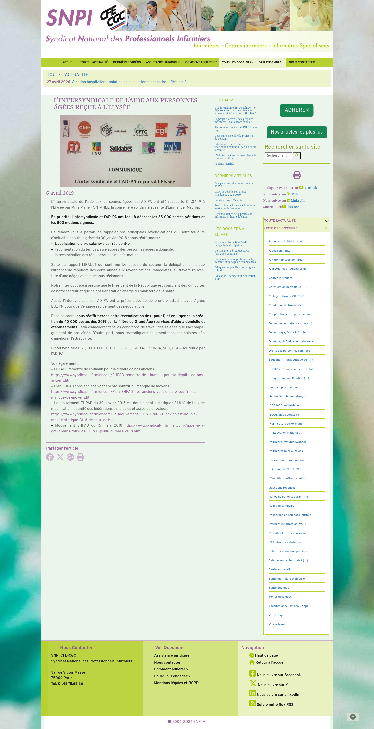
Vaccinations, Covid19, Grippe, (289, 606)
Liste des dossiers (281, 228)
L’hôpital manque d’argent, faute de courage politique (235, 157)
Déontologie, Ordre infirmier (288, 333)
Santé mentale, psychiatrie (287, 579)
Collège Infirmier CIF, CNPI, (287, 296)
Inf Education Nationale (284, 433)
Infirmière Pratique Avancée (288, 442)
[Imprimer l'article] (80, 459)
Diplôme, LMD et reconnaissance (291, 342)
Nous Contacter (76, 648)
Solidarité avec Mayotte (229, 200)
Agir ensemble (270, 63)
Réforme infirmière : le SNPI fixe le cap (236, 129)
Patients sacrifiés (224, 163)
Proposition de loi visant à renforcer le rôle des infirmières (236, 207)
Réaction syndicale (281, 506)
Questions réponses (282, 488)
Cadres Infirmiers (280, 278)
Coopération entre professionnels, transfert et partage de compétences (235, 261)
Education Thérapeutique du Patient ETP (236, 277)
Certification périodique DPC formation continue (232, 252)
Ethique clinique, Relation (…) (289, 378)
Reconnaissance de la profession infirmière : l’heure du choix (234, 215)
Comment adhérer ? (171, 669)
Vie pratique (277, 615)
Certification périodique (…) (288, 287)
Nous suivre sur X (268, 685)
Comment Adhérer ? (201, 62)
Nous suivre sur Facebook (275, 675)
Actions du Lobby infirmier (287, 241)
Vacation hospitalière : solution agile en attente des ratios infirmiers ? (128, 82)
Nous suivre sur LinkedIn (274, 695)
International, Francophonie (287, 460)
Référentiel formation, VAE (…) (289, 524)
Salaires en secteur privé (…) (288, 561)
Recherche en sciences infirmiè (290, 515)
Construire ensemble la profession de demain (234, 137)
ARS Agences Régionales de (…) (290, 269)
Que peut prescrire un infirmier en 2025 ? (234, 185)
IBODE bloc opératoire (284, 415)
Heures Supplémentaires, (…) (289, 397)
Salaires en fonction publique (288, 551)
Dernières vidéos (127, 62)
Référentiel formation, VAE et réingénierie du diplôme (232, 244)
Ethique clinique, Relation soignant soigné (235, 269)
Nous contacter (302, 62)
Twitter (295, 194)
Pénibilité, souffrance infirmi (288, 478)
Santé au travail (279, 570)
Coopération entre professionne (290, 314)
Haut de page (263, 655)
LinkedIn (296, 201)
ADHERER (296, 110)
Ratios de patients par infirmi (288, 497)
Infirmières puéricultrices (286, 451)
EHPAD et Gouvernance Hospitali (291, 369)
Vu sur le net (277, 625)
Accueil (69, 62)
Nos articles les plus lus (297, 132)
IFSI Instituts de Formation (286, 424)
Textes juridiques (280, 597)
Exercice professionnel (284, 387)
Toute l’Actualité (94, 62)
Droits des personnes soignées (289, 351)
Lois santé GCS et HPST (285, 469)
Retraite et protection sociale (288, 533)
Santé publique (279, 588)
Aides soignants (279, 251)
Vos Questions (169, 648)
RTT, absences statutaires (286, 542)
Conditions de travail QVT (286, 305)
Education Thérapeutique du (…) (291, 360)
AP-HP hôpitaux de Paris (285, 260)
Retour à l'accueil (267, 662)
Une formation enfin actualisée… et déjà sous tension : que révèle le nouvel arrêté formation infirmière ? (236, 110)
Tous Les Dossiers (236, 63)
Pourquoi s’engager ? (172, 676)
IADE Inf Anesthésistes (284, 406)
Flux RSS (290, 207)
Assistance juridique (163, 62)
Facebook (308, 188)
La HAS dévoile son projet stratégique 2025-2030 (230, 193)
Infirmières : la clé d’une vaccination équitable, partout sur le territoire (235, 147)
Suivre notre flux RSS (271, 705)
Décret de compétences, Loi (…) (290, 324)
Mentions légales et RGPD (176, 683)
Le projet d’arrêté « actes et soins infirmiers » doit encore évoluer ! (234, 120)
